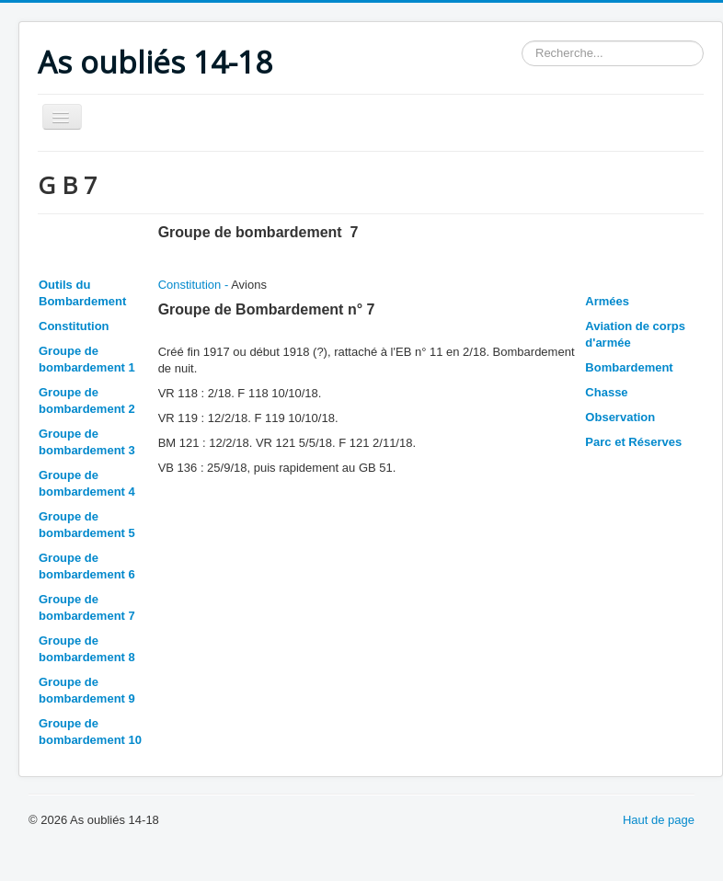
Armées (607, 301)
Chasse (606, 392)
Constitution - (195, 285)
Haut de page (658, 820)
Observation (620, 417)
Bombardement (628, 367)
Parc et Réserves (633, 442)
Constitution (74, 326)
